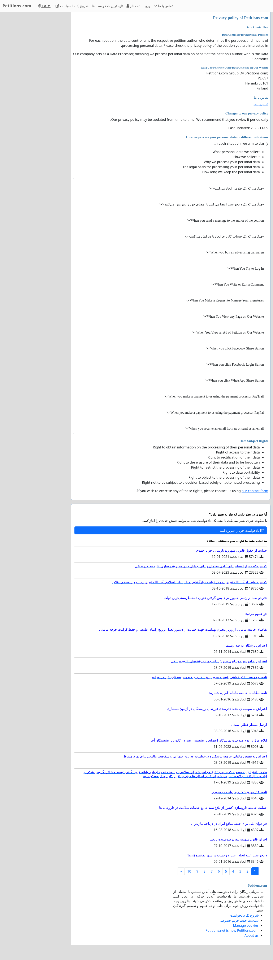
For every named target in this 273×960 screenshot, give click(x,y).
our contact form (255, 490)
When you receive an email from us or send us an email (226, 428)
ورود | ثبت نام (138, 6)
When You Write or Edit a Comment (239, 284)
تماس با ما (163, 6)
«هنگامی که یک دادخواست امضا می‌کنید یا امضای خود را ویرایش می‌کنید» (213, 204)
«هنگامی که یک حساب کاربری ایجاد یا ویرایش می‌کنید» (226, 236)
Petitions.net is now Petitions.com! (232, 930)
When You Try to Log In (247, 268)
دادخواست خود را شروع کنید (242, 530)
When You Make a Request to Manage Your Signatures (227, 300)
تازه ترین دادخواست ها (107, 6)
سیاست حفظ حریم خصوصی (239, 920)
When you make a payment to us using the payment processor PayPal (217, 412)
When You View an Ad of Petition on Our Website (230, 332)
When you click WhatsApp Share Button (236, 380)
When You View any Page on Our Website (235, 316)
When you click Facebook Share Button (237, 348)
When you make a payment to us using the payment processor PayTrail (216, 396)
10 (189, 871)
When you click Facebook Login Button (237, 364)
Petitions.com (17, 6)
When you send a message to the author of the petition (227, 220)
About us (251, 935)
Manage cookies (246, 925)
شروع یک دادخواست (72, 6)
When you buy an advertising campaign (237, 252)
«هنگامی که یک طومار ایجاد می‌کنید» (238, 188)
